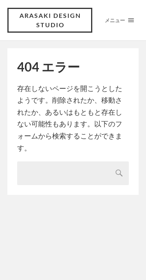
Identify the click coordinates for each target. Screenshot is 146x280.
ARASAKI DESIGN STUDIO (50, 20)
